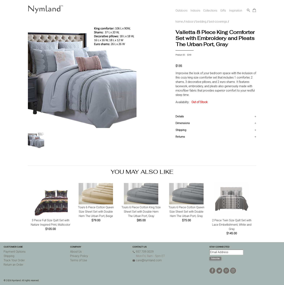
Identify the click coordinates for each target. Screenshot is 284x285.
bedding (201, 21)
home (179, 21)
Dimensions (183, 123)
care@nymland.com (147, 260)
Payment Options (15, 251)
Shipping (181, 130)
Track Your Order (14, 260)
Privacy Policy (79, 256)
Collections (210, 10)
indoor (189, 21)
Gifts (223, 10)
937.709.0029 (143, 251)
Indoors (195, 10)
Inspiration (235, 10)
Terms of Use (78, 260)
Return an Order (13, 264)
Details (180, 116)
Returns (180, 136)
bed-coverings (218, 21)
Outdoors (181, 10)
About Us (76, 251)
